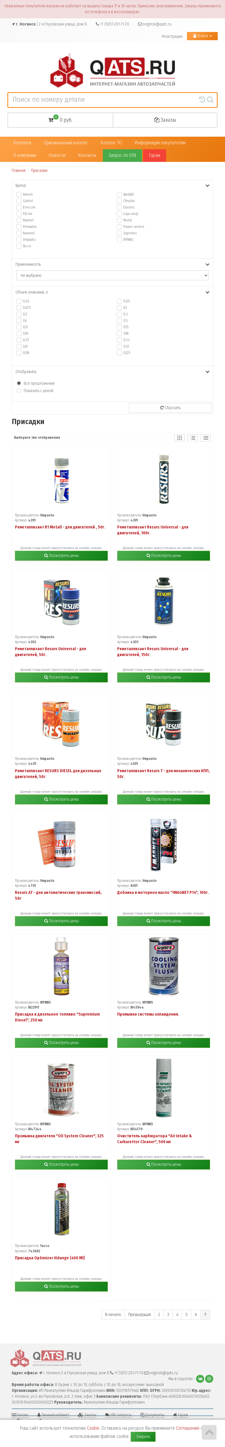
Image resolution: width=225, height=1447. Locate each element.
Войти (202, 35)
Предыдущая (139, 1314)
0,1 (125, 308)
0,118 (26, 353)
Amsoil (28, 194)
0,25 (26, 340)
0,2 (25, 314)
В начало (113, 1314)
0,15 (125, 327)
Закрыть (143, 1436)
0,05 (126, 301)
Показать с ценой (38, 390)
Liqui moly (130, 214)
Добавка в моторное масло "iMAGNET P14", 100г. (163, 892)
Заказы (165, 120)
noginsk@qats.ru (154, 24)
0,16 (25, 333)
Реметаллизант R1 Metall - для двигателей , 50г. (60, 527)
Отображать (112, 371)
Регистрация (172, 36)
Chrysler (129, 201)
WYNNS (128, 240)
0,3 (125, 314)
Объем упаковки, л (112, 292)
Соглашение (188, 1428)
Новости (57, 155)
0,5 (125, 320)
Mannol (28, 220)
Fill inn (27, 214)
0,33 (126, 340)
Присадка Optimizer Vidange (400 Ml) (50, 1257)
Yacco (27, 246)
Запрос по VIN (122, 155)
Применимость (112, 264)
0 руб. (60, 119)
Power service (133, 227)
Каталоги (22, 142)
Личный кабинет (53, 1414)
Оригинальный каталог (66, 142)
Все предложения (39, 383)
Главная (18, 170)
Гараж (154, 155)
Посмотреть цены (61, 555)
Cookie (93, 1428)
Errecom (29, 207)
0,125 (126, 353)
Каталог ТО (111, 142)
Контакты (87, 155)
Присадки (39, 170)
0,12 (25, 327)
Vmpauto (29, 240)
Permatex (30, 227)
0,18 (125, 333)
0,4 (25, 320)
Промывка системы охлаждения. (148, 1014)
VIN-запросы (118, 1414)
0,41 (25, 346)
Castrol (28, 201)
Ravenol (29, 233)
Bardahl (128, 194)
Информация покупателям (160, 142)
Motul (127, 220)
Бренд (112, 185)
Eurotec (129, 207)
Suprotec (130, 233)
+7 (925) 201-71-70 (112, 24)
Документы (152, 1414)
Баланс (20, 1414)
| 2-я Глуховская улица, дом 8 (49, 24)
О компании (24, 155)
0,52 (126, 346)
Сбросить (170, 407)
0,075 (26, 308)
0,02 (26, 301)
